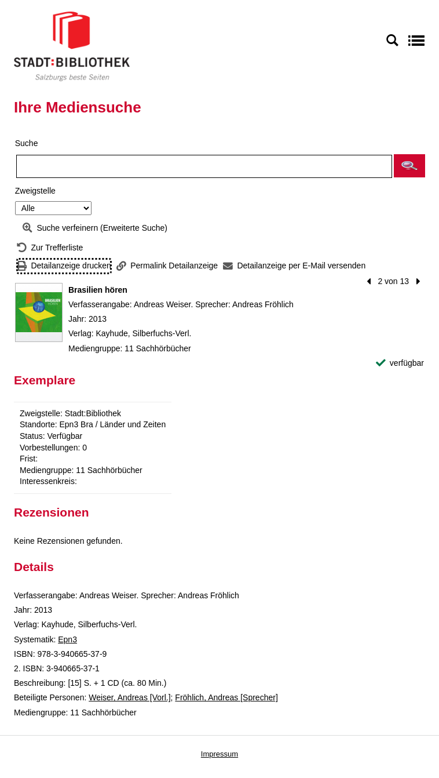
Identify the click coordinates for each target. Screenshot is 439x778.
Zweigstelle (35, 190)
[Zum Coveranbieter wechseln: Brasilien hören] (39, 312)
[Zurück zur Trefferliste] (50, 248)
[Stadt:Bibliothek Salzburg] (72, 45)
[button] (409, 165)
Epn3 (67, 639)
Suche (26, 143)
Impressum (219, 754)
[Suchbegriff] (204, 166)
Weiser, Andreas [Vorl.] (129, 697)
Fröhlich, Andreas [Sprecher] (226, 697)
